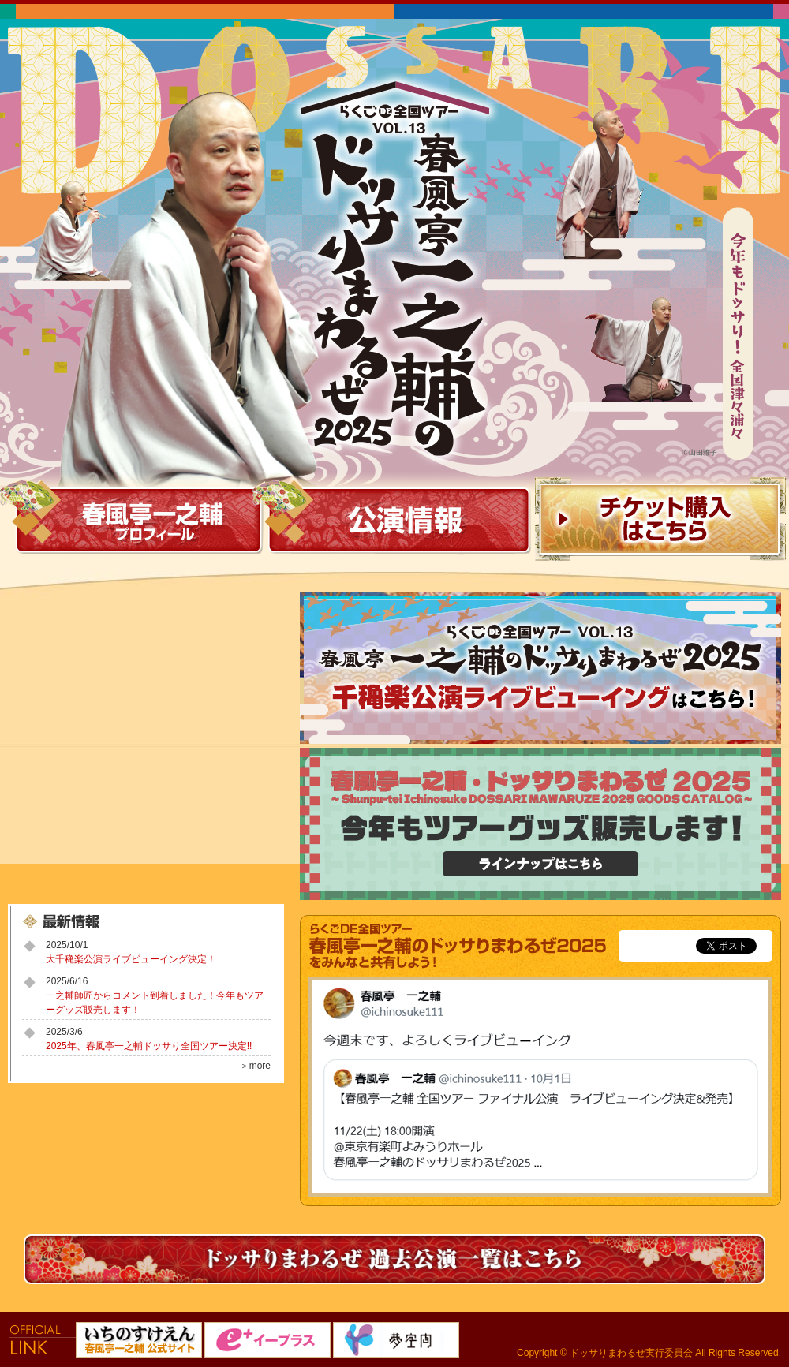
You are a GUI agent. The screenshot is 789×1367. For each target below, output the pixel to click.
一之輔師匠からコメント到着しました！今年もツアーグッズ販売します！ (155, 1002)
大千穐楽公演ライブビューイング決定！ (131, 959)
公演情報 (399, 520)
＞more (255, 1065)
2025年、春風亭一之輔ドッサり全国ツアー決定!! (149, 1045)
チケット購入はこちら (661, 520)
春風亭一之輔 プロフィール (132, 520)
